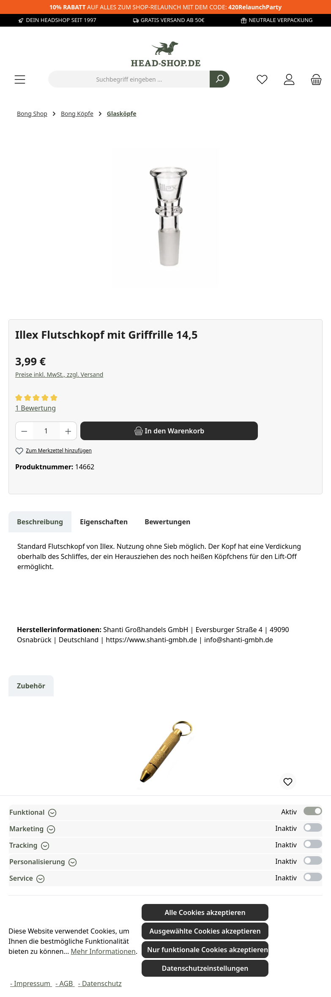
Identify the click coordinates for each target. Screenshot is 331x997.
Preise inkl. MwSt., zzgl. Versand (59, 374)
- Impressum (31, 983)
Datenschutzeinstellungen (205, 968)
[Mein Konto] (289, 79)
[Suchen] (220, 79)
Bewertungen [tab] (167, 521)
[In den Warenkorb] (169, 431)
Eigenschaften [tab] (104, 521)
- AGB (64, 983)
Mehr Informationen (103, 951)
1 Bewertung (35, 408)
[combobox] (129, 79)
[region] (165, 217)
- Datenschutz (100, 983)
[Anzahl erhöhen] (68, 431)
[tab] (39, 521)
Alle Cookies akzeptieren (205, 912)
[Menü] (19, 79)
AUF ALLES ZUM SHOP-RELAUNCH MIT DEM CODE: (165, 7)
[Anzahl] (46, 431)
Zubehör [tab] (31, 685)
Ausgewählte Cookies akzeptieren (205, 931)
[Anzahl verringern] (24, 431)
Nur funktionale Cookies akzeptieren (207, 949)
